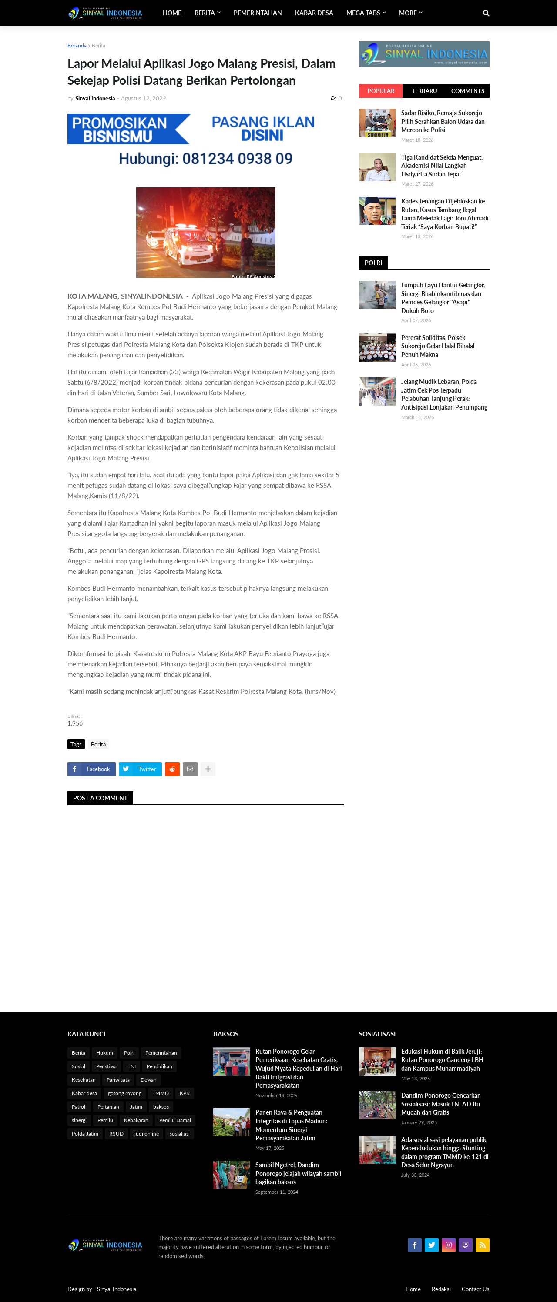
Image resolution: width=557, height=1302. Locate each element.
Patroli (79, 1106)
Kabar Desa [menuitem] (314, 13)
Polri (129, 1052)
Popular (381, 90)
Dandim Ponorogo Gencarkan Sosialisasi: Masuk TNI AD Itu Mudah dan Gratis (441, 1104)
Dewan (149, 1079)
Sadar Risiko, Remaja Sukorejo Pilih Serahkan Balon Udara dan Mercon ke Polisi (443, 121)
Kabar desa (84, 1093)
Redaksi (441, 1288)
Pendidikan (159, 1066)
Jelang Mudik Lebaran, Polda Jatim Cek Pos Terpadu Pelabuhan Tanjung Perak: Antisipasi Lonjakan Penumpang (444, 394)
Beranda (77, 45)
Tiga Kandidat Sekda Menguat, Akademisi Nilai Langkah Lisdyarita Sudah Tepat (442, 165)
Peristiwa (106, 1066)
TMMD (160, 1093)
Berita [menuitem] (205, 13)
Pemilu (105, 1120)
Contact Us (476, 1288)
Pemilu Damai (175, 1120)
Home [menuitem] (172, 13)
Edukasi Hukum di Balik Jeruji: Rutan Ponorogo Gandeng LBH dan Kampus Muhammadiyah (442, 1060)
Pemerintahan (161, 1052)
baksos (161, 1106)
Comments (467, 90)
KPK (185, 1093)
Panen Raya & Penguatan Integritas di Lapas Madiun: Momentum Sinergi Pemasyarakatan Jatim (291, 1125)
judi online (146, 1133)
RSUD (116, 1133)
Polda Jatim (85, 1133)
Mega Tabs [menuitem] (363, 13)
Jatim (136, 1106)
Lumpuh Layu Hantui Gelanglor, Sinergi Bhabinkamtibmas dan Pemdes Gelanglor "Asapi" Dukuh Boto (443, 297)
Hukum (104, 1052)
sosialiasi (180, 1133)
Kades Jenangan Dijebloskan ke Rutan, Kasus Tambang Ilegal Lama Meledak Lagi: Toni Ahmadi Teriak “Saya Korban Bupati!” (445, 213)
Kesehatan (84, 1079)
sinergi (79, 1120)
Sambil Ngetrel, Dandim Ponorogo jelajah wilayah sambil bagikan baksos (298, 1173)
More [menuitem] (408, 13)
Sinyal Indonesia (116, 1288)
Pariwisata (118, 1079)
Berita (98, 45)
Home (413, 1288)
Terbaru (424, 90)
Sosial (78, 1066)
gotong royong (124, 1093)
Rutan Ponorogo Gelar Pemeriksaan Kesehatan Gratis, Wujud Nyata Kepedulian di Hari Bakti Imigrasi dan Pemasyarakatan (298, 1068)
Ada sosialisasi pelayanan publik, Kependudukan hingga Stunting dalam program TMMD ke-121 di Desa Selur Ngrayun (445, 1152)
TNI (132, 1066)
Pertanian (108, 1106)
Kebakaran (136, 1120)
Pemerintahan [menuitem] (258, 13)
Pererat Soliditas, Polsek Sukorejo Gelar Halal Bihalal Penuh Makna (437, 346)
